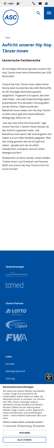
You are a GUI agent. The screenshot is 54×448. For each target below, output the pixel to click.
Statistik (40, 426)
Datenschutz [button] (8, 445)
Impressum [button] (19, 445)
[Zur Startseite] (10, 18)
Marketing (26, 426)
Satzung (10, 378)
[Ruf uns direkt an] (34, 3)
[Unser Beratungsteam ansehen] (46, 3)
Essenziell (11, 426)
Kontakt (10, 363)
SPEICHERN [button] (24, 432)
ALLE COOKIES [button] (24, 439)
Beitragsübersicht (15, 371)
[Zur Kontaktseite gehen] (40, 3)
